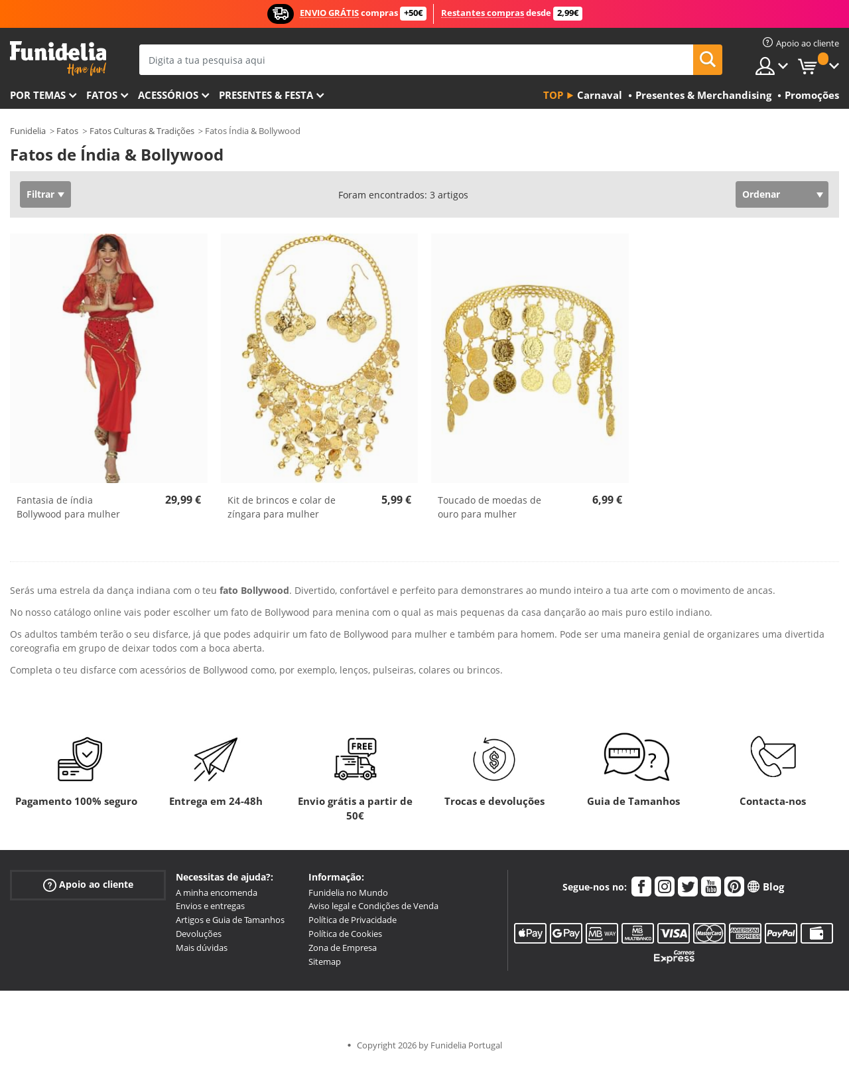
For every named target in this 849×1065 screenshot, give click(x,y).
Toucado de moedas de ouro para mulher (489, 507)
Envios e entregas (210, 906)
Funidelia (28, 131)
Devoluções (199, 934)
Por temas (38, 95)
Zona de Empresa (342, 948)
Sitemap (324, 961)
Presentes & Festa (266, 95)
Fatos (101, 95)
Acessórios (168, 95)
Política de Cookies (345, 934)
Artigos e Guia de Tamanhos (230, 920)
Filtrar (40, 194)
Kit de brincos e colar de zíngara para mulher (282, 507)
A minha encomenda (216, 892)
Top (553, 95)
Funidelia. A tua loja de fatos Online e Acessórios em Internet (58, 58)
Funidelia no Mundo (348, 892)
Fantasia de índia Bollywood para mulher (68, 507)
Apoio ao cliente (88, 884)
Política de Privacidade (352, 920)
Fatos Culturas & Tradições (142, 131)
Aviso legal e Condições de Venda (373, 906)
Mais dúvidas (202, 948)
